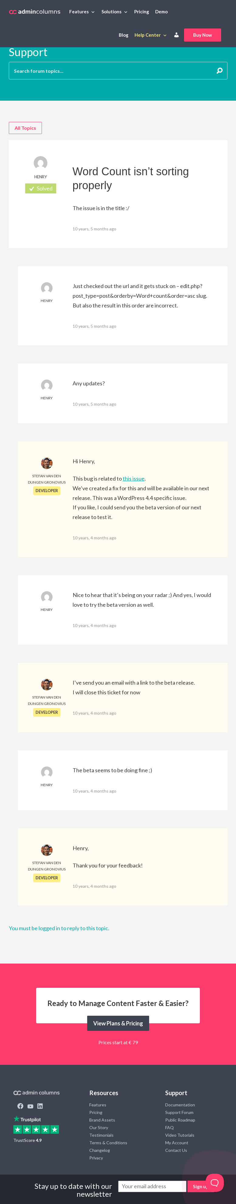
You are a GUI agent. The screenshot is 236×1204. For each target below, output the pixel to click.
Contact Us (176, 1150)
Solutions (111, 11)
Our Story (98, 1127)
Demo (161, 11)
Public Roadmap (180, 1119)
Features (79, 11)
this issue (134, 478)
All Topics (25, 128)
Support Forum (179, 1112)
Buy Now (202, 35)
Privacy (96, 1157)
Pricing (141, 11)
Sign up (201, 1186)
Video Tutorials (179, 1135)
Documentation (180, 1104)
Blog (123, 35)
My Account (176, 1142)
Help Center (148, 35)
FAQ (169, 1127)
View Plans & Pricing (118, 1023)
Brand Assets (102, 1119)
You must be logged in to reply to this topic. (59, 928)
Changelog (99, 1150)
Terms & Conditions (108, 1142)
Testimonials (101, 1135)
